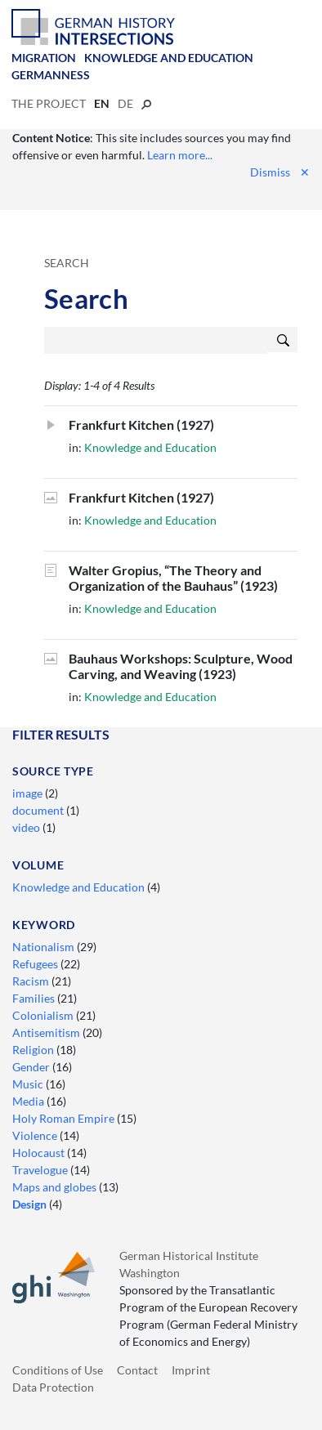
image (28, 793)
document (39, 810)
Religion (34, 1050)
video (27, 827)
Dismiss (280, 172)
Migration (43, 58)
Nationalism (44, 947)
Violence (36, 1135)
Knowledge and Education (168, 58)
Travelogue (41, 1170)
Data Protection (53, 1387)
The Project (48, 103)
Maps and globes (55, 1187)
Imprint (191, 1370)
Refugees (36, 964)
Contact (137, 1370)
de (125, 103)
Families (34, 998)
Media (29, 1101)
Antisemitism (47, 1032)
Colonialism (44, 1015)
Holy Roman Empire (64, 1118)
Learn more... (179, 155)
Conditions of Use (57, 1370)
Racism (31, 981)
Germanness (50, 75)
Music (29, 1084)
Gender (32, 1067)
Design (30, 1204)
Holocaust (39, 1153)
